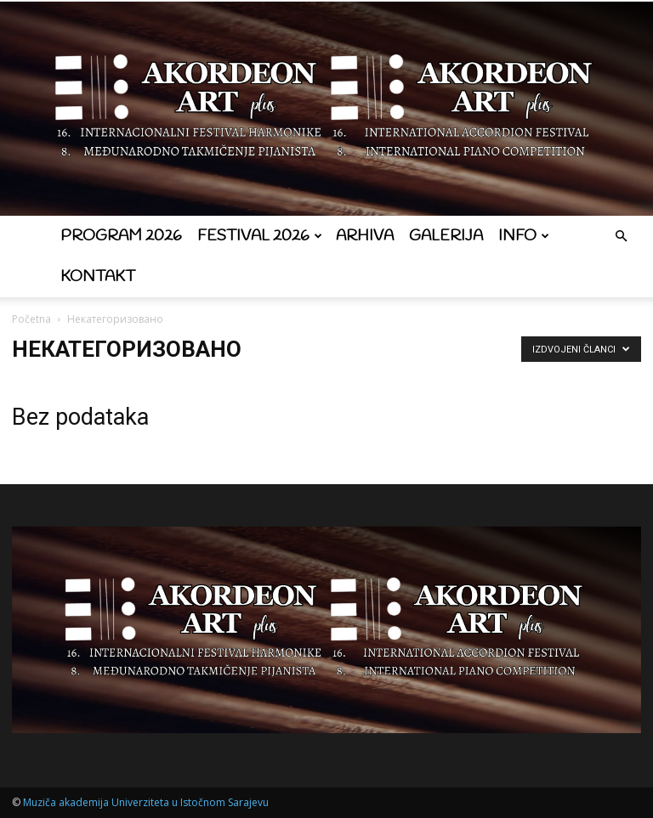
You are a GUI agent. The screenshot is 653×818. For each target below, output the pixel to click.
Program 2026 (121, 236)
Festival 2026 (259, 236)
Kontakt (97, 277)
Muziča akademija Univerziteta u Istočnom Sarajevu (146, 802)
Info (523, 236)
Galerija (446, 236)
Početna (31, 319)
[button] (620, 236)
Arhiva (365, 236)
